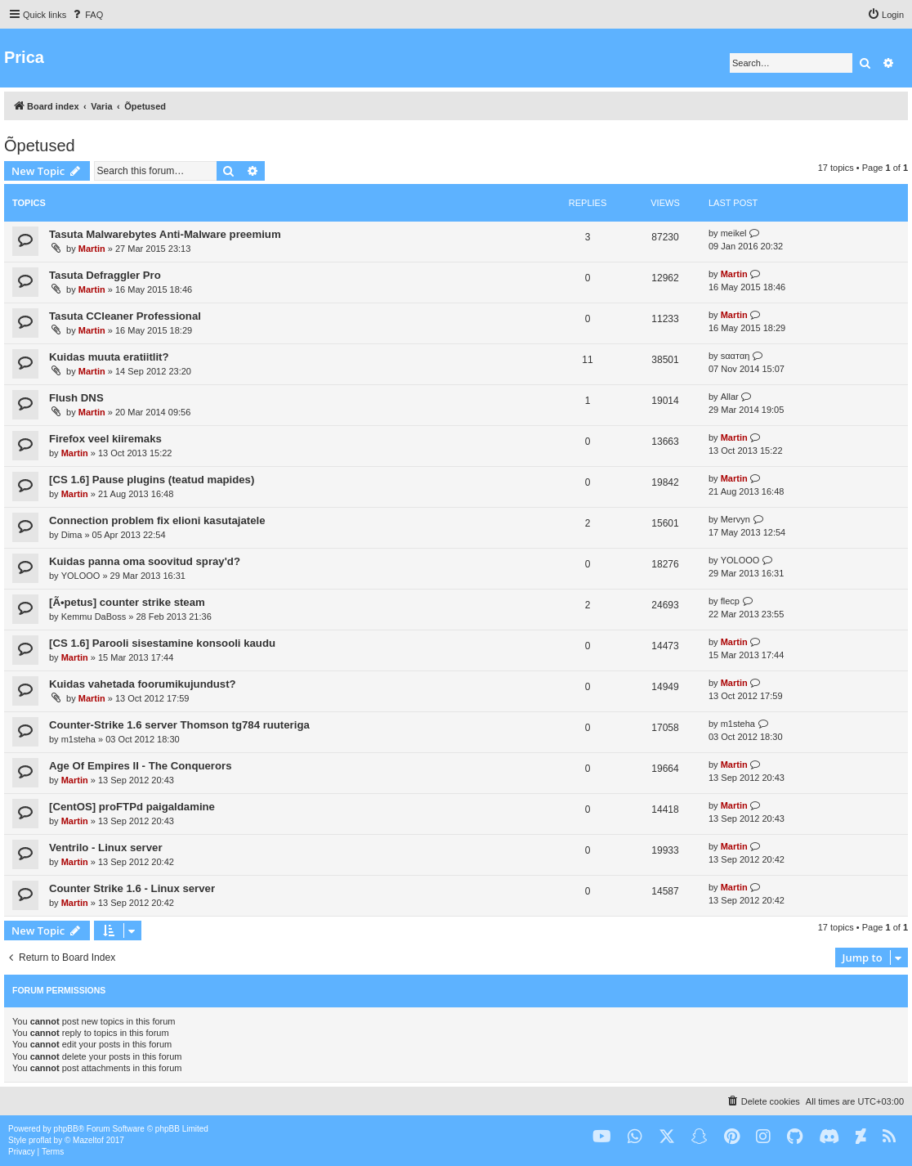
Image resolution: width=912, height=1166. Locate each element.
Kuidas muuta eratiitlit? (109, 357)
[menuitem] (86, 15)
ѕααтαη (735, 356)
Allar (730, 396)
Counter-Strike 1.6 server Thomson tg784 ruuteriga (179, 725)
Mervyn (735, 519)
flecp (730, 601)
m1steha (78, 739)
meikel (734, 233)
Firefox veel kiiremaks (105, 439)
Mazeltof (88, 1140)
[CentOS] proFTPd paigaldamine (132, 807)
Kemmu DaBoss (93, 616)
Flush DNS (76, 398)
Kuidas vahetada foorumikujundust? (142, 684)
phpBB (66, 1128)
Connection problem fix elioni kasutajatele (157, 520)
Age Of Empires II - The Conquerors (140, 766)
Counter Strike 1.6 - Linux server (132, 888)
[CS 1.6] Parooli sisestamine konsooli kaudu (162, 643)
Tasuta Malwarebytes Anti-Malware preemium (165, 234)
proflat (40, 1140)
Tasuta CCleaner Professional (125, 316)
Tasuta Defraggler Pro (105, 275)
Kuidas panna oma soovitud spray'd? (144, 561)
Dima (72, 535)
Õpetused (39, 146)
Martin (91, 248)
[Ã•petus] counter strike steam (127, 602)
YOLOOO (81, 576)
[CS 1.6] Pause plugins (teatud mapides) (151, 479)
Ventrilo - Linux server (106, 847)
